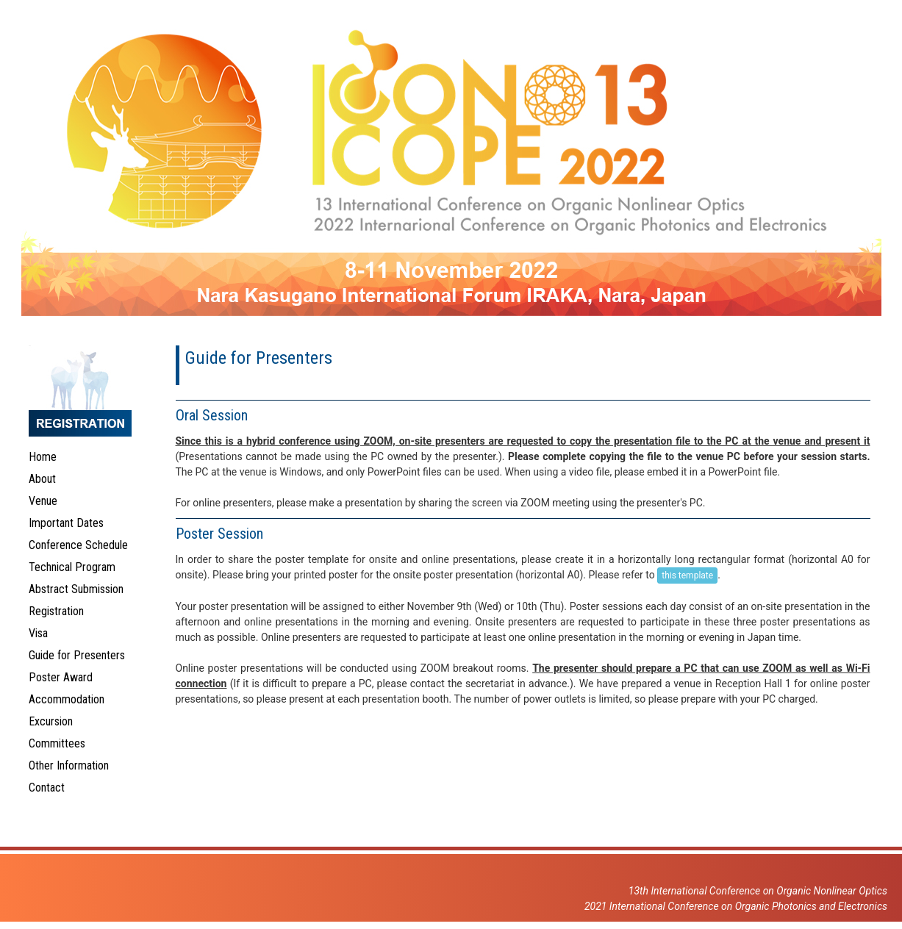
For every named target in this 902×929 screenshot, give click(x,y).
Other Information (69, 765)
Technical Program (72, 567)
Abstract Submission (76, 589)
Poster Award (61, 677)
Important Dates (66, 523)
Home (43, 457)
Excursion (51, 721)
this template (687, 575)
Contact (47, 788)
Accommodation (66, 699)
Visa (38, 633)
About (42, 479)
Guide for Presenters (77, 655)
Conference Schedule (78, 545)
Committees (57, 743)
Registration (56, 611)
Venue (43, 501)
